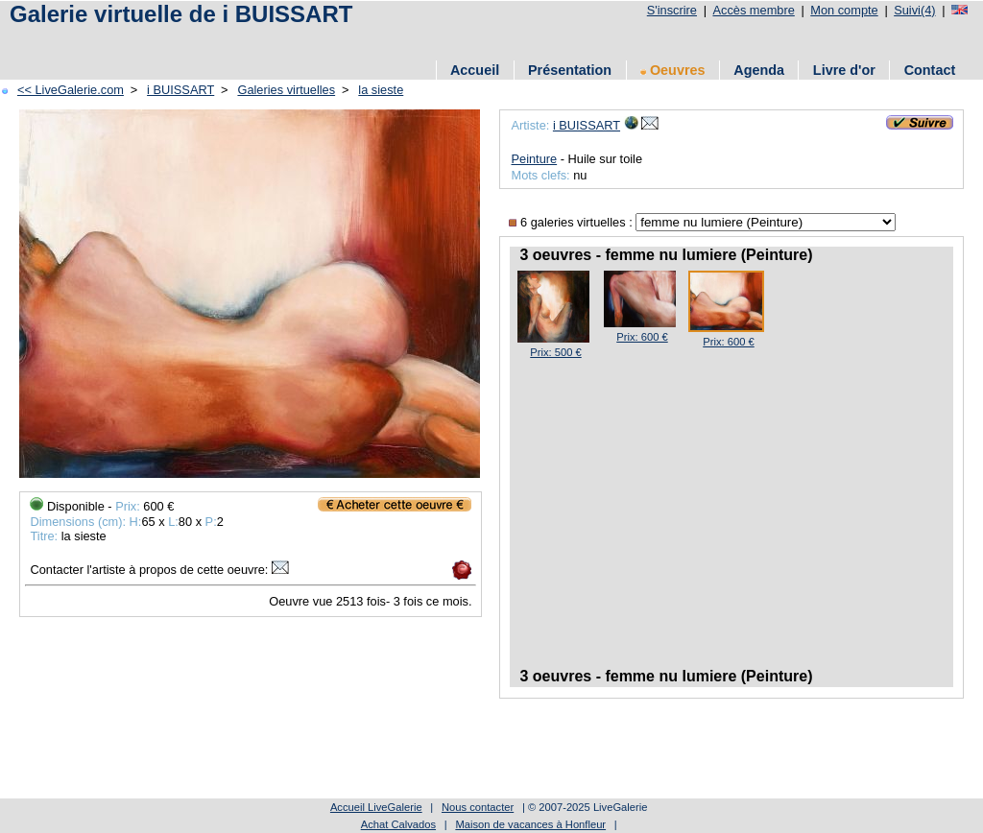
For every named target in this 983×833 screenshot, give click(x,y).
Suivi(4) (914, 10)
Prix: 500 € (555, 352)
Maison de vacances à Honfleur (530, 824)
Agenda (758, 70)
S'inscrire (672, 10)
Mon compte (843, 10)
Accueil (474, 70)
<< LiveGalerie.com (70, 90)
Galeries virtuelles (286, 90)
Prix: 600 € (641, 337)
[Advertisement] (354, 41)
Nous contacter (478, 807)
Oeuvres (673, 70)
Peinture (534, 159)
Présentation (569, 70)
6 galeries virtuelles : (572, 222)
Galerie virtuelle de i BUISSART (181, 14)
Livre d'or (844, 70)
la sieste (380, 90)
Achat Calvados (398, 824)
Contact (930, 70)
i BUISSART (180, 90)
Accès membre (753, 10)
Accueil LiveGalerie (376, 807)
